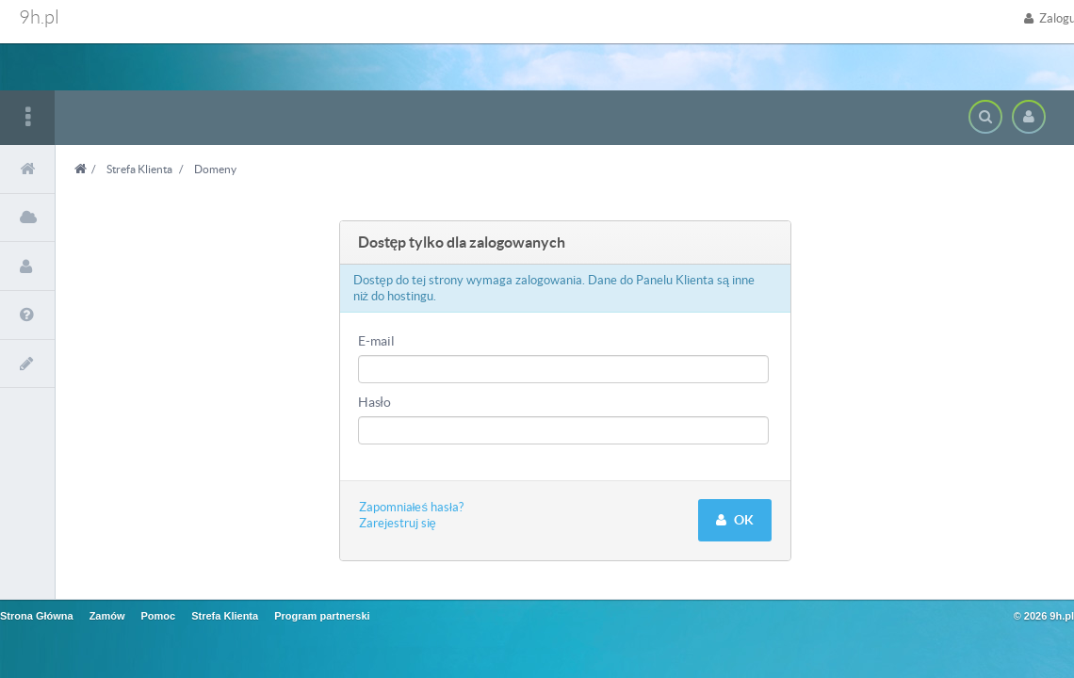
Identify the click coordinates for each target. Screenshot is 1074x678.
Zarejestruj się (397, 523)
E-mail (376, 340)
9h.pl (39, 17)
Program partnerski (321, 616)
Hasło (374, 402)
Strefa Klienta (139, 169)
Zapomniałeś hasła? (411, 507)
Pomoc (158, 616)
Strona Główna (36, 616)
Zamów (107, 616)
